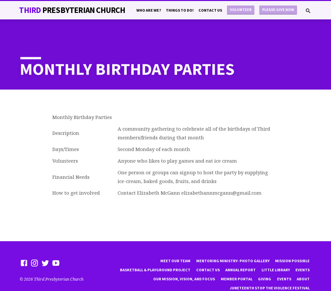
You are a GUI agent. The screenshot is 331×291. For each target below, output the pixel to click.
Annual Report (240, 253)
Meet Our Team (175, 244)
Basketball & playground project (155, 253)
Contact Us (210, 10)
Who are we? (148, 10)
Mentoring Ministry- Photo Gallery (233, 244)
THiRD (72, 10)
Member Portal (236, 262)
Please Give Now (278, 9)
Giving (264, 262)
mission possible (292, 244)
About (303, 262)
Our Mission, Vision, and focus (184, 262)
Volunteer (240, 9)
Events (302, 253)
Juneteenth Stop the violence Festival (270, 271)
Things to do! (180, 10)
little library (276, 253)
